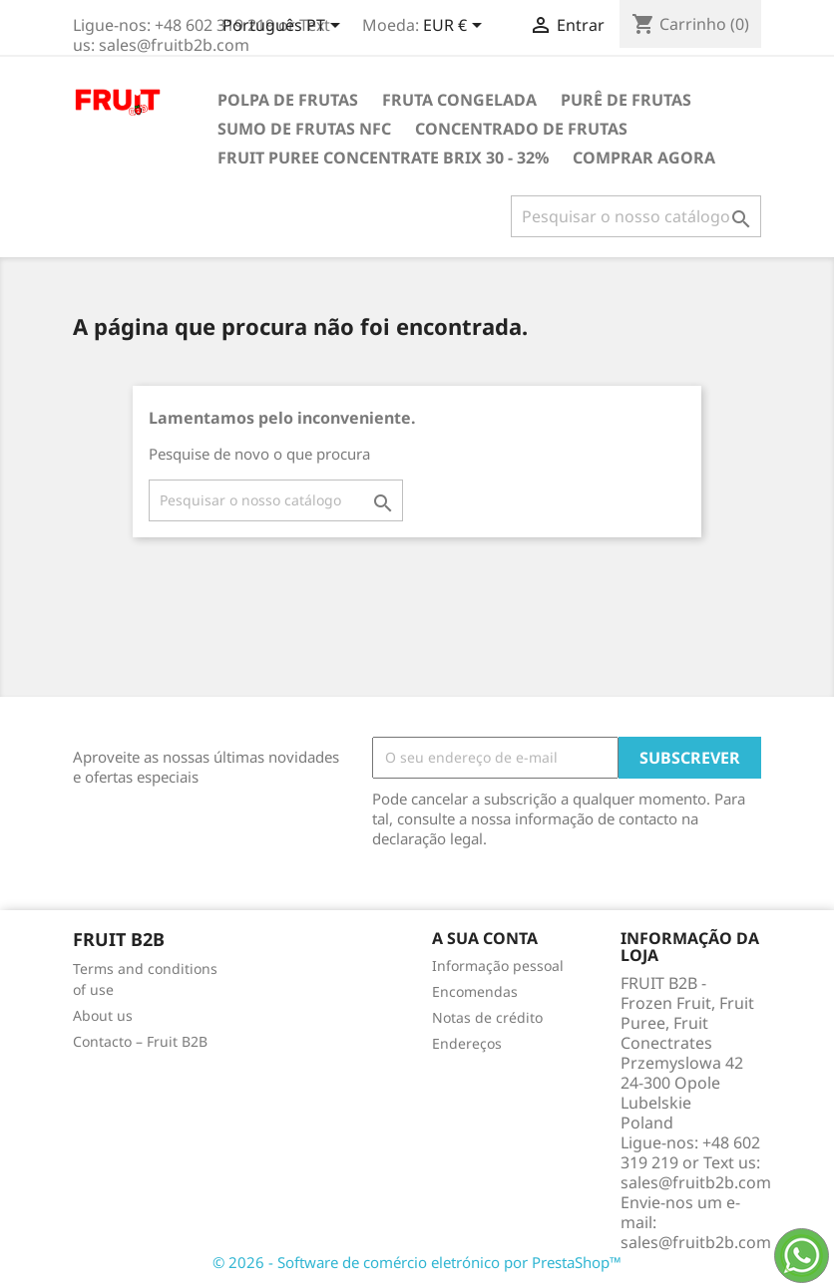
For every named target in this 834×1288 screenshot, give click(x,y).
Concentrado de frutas (521, 129)
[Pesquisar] (636, 216)
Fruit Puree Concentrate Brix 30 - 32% (383, 157)
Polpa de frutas (287, 100)
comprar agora (644, 157)
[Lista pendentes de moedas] (456, 27)
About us (103, 1015)
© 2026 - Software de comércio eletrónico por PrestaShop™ (417, 1262)
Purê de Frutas (626, 100)
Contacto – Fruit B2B (140, 1041)
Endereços (467, 1043)
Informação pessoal (498, 965)
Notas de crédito (487, 1017)
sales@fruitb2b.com (696, 1242)
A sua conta (485, 938)
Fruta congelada (459, 100)
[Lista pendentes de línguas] (284, 27)
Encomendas (475, 991)
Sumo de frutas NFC (304, 129)
